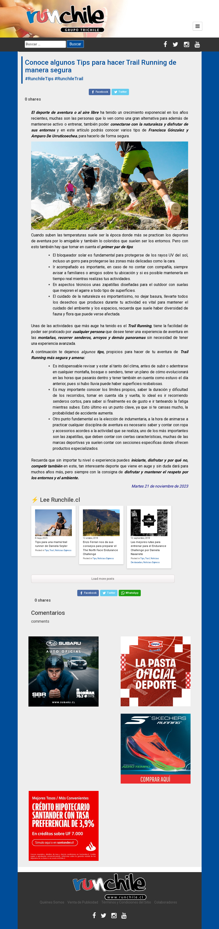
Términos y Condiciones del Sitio (126, 902)
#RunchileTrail (68, 78)
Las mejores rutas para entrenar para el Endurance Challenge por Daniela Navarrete (148, 548)
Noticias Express (63, 550)
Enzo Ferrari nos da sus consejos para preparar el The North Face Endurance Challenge (100, 548)
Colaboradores (165, 902)
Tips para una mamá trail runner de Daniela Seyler (51, 544)
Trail (52, 550)
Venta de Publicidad (82, 902)
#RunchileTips (39, 78)
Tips (47, 550)
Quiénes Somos (52, 902)
